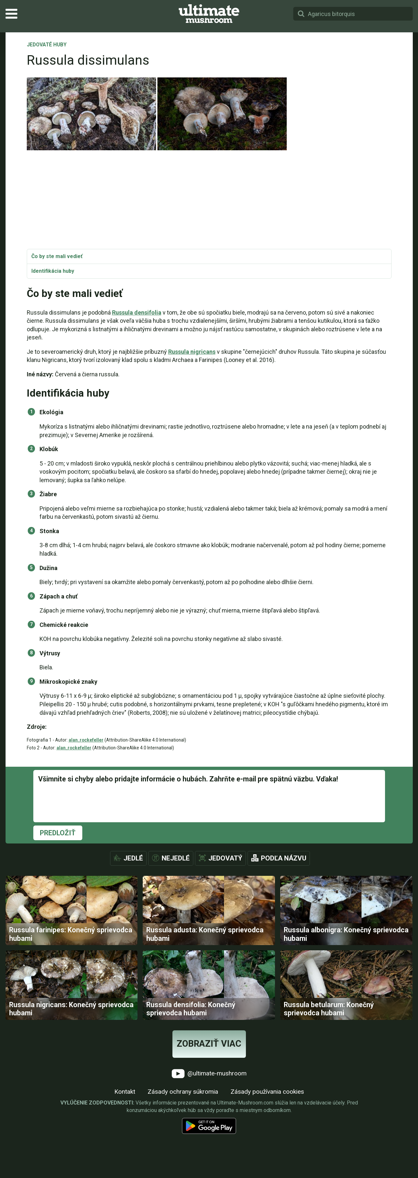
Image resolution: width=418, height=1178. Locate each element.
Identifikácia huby (52, 271)
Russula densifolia (136, 312)
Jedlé (133, 858)
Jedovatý (225, 858)
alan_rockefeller (86, 740)
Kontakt (124, 1145)
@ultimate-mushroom (209, 1127)
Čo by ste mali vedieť (57, 256)
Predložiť (57, 833)
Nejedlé (176, 858)
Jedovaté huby (47, 45)
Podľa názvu (283, 858)
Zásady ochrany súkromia (183, 1145)
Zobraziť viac (209, 1097)
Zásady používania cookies (267, 1145)
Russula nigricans (192, 351)
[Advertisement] (209, 200)
